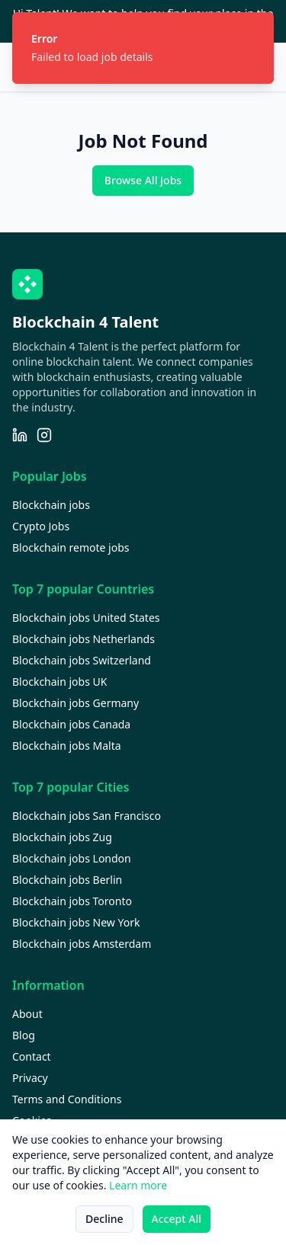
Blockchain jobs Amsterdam (81, 943)
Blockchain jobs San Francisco (86, 815)
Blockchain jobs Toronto (72, 901)
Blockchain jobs (51, 505)
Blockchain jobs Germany (75, 703)
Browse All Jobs (143, 180)
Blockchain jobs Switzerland (81, 660)
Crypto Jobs (40, 526)
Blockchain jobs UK (59, 681)
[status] (143, 48)
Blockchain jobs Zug (62, 837)
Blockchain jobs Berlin (67, 879)
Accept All (176, 1218)
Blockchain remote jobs (70, 547)
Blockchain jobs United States (86, 617)
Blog (23, 1035)
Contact (31, 1056)
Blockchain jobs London (71, 858)
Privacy (30, 1078)
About (27, 1014)
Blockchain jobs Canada (71, 724)
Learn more (138, 1185)
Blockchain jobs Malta (66, 745)
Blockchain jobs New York (76, 922)
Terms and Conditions (66, 1099)
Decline (104, 1218)
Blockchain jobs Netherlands (83, 639)
